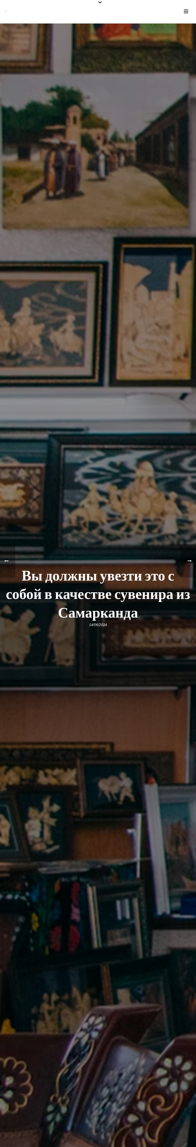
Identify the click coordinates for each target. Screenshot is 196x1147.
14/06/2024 (98, 625)
